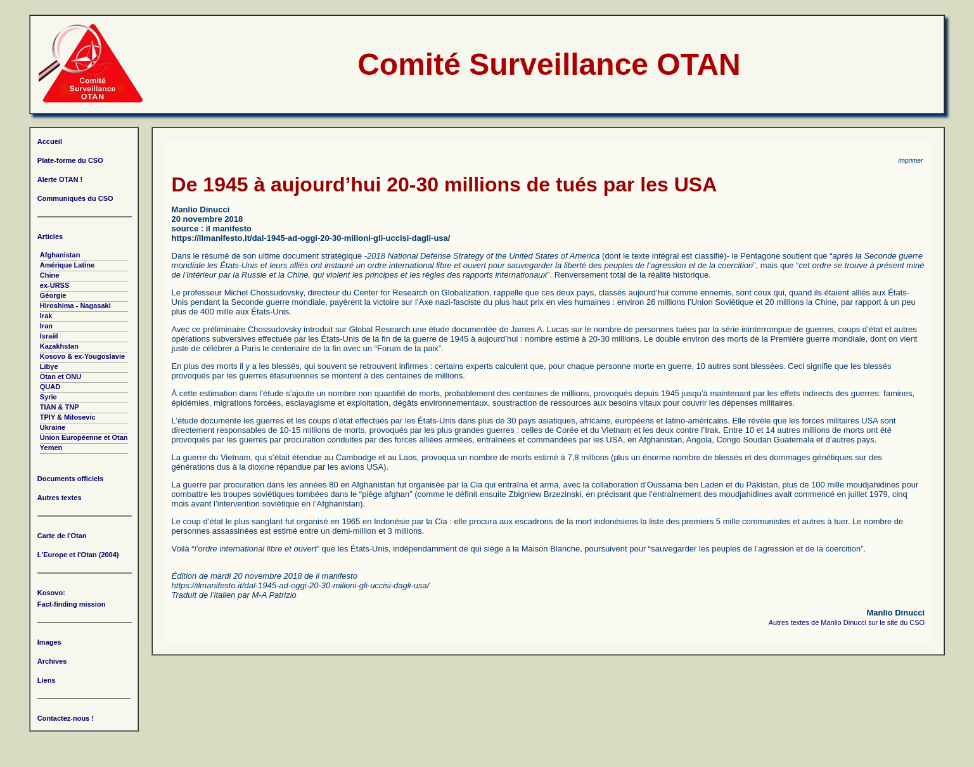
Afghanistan (60, 255)
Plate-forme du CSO (70, 160)
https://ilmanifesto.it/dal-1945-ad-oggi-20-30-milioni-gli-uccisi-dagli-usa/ (311, 238)
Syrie (48, 397)
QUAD (50, 386)
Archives (52, 661)
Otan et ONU (60, 376)
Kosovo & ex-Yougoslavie (82, 356)
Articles (50, 236)
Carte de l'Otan (62, 535)
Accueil (49, 141)
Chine (50, 275)
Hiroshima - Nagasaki (75, 305)
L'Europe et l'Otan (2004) (78, 554)
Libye (49, 366)
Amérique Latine (67, 265)
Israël (49, 336)
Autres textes (59, 497)
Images (49, 642)
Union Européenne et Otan (84, 437)
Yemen (51, 447)
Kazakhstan (59, 346)
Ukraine (52, 427)
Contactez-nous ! (65, 718)
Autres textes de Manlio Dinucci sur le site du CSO (847, 622)
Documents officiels (70, 478)
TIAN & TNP (59, 407)
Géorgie (53, 295)
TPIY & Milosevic (68, 417)
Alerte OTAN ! (59, 179)
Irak (46, 315)
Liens (46, 680)
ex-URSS (54, 285)
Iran (46, 326)
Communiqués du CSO (75, 198)
